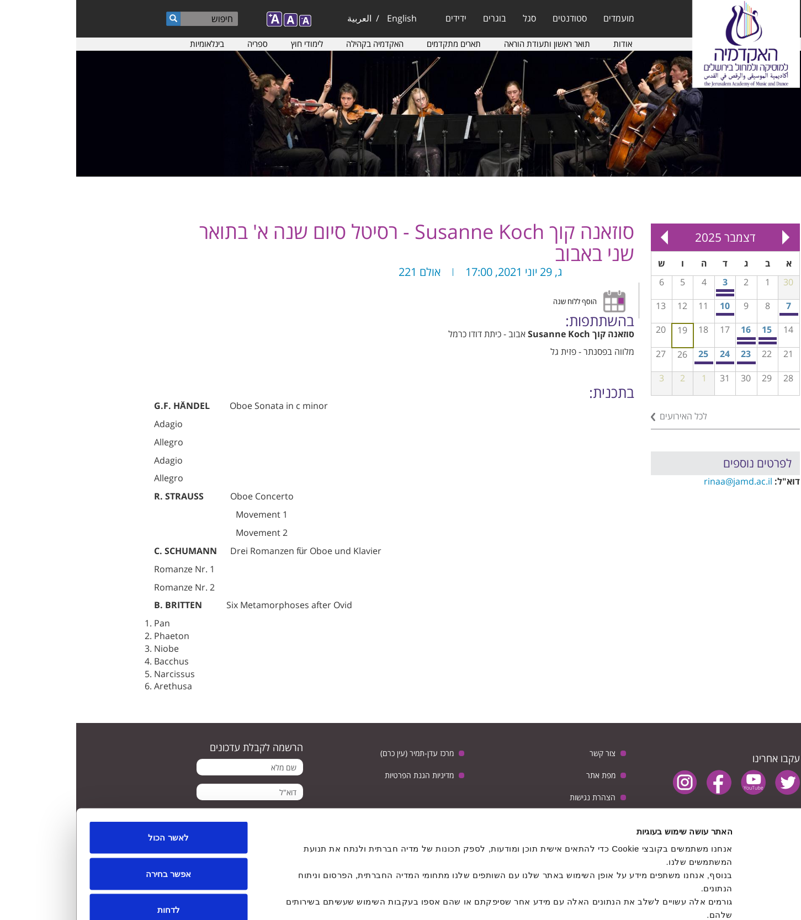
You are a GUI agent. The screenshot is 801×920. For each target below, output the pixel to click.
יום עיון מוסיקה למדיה (671, 362)
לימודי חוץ (231, 43)
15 (691, 329)
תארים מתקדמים (378, 43)
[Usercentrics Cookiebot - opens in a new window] (730, 898)
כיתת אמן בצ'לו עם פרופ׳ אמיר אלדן (692, 343)
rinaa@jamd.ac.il (662, 481)
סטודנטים (493, 18)
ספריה (181, 43)
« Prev (710, 237)
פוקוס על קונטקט (692, 338)
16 (670, 329)
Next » (588, 237)
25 (627, 354)
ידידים (379, 18)
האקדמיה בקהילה (298, 43)
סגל (453, 18)
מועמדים (542, 18)
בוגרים (418, 18)
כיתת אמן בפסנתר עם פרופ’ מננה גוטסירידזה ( (713, 314)
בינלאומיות (131, 43)
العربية (283, 18)
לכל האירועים (607, 416)
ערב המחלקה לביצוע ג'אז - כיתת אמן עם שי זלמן (671, 343)
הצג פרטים (281, 898)
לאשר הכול (92, 775)
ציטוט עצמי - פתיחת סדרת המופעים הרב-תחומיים (649, 314)
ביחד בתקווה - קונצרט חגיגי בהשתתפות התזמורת (649, 290)
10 (649, 306)
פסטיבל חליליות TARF (671, 338)
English (326, 18)
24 (649, 354)
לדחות (92, 847)
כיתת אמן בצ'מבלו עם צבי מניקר (628, 362)
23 (670, 354)
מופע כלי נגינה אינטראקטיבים (649, 362)
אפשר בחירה (92, 811)
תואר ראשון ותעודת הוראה (471, 43)
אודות (546, 43)
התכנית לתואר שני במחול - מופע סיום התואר (649, 295)
